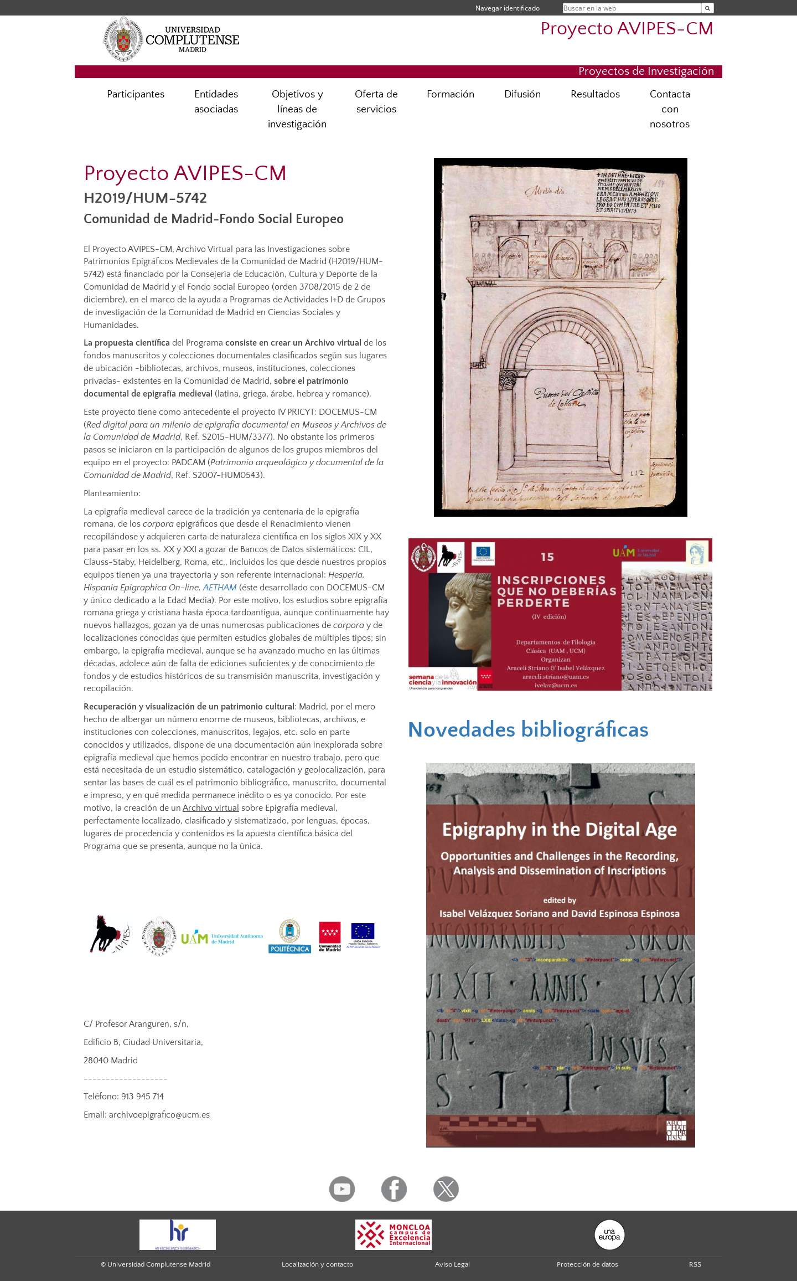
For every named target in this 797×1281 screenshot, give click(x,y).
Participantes (135, 94)
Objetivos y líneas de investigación (297, 109)
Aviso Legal (452, 1264)
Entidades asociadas (216, 102)
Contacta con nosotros (670, 109)
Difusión (522, 94)
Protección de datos (587, 1264)
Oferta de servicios (376, 102)
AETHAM (220, 588)
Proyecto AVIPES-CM (627, 29)
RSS (695, 1264)
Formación (450, 94)
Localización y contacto (317, 1264)
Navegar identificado (507, 8)
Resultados (595, 94)
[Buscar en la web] (707, 8)
